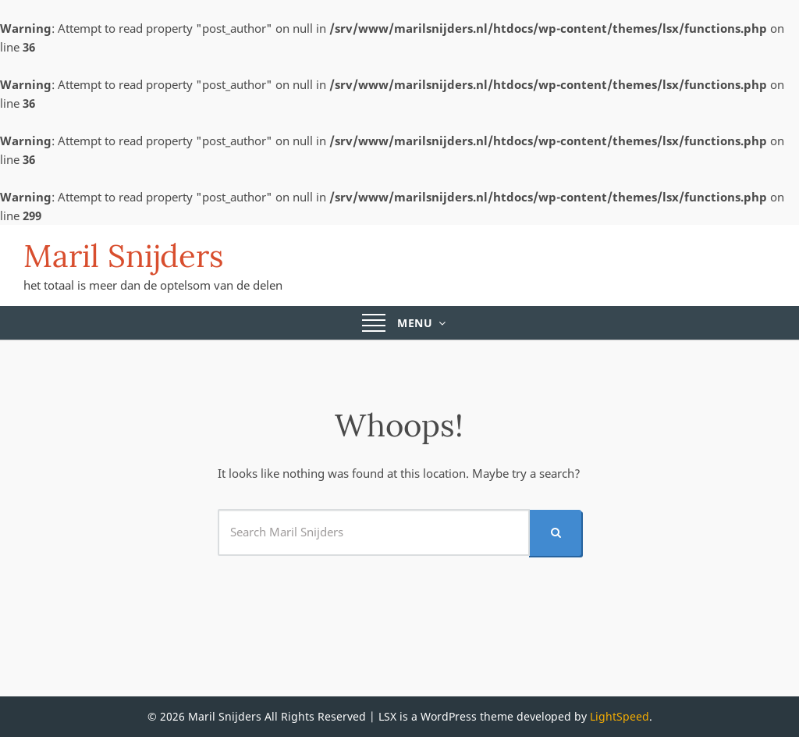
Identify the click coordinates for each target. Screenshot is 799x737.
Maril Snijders (123, 256)
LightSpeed (619, 716)
